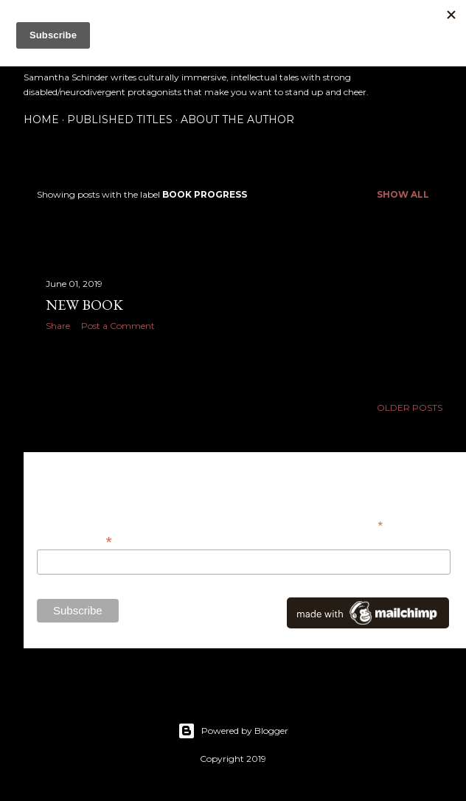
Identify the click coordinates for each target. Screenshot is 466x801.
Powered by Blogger (233, 731)
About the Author (237, 119)
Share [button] (58, 325)
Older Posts (409, 407)
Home (41, 119)
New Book (84, 304)
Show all (403, 194)
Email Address (74, 540)
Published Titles (120, 119)
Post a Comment (118, 325)
